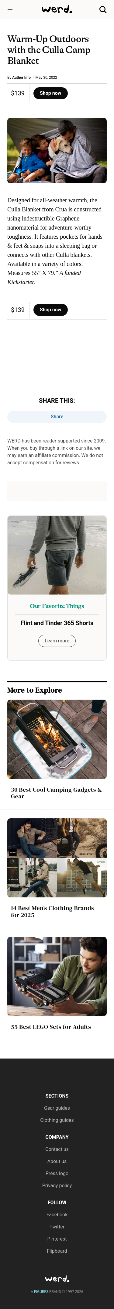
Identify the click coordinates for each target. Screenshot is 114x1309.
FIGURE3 (41, 1292)
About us (57, 1161)
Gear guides (57, 1108)
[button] (10, 10)
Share (57, 416)
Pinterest (57, 1239)
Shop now (50, 93)
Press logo (57, 1173)
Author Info (21, 77)
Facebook (57, 1215)
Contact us (57, 1149)
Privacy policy (57, 1185)
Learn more (57, 641)
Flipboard (57, 1251)
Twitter (57, 1227)
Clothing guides (57, 1120)
